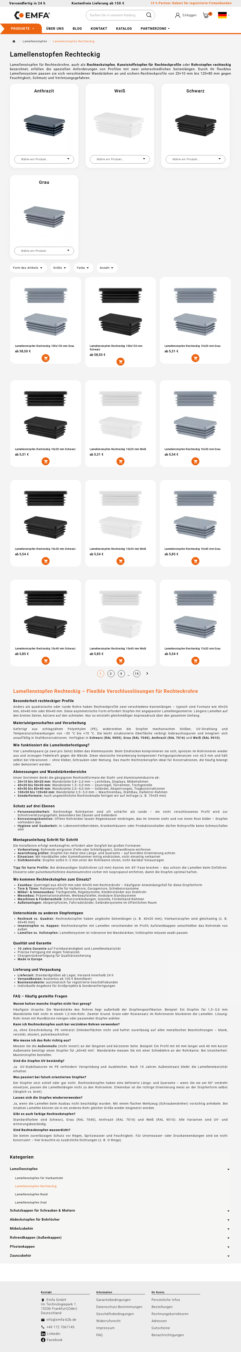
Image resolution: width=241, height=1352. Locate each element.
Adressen (159, 1321)
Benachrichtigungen (168, 1335)
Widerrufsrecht (108, 1321)
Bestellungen (162, 1307)
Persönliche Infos (166, 1300)
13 (137, 673)
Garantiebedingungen (113, 1300)
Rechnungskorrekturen (170, 1314)
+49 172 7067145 (60, 1327)
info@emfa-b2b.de (61, 1319)
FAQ (99, 1335)
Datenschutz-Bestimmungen (119, 1307)
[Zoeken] (114, 15)
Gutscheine (161, 1328)
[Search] (148, 15)
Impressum (105, 1328)
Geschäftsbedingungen (115, 1314)
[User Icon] (185, 15)
